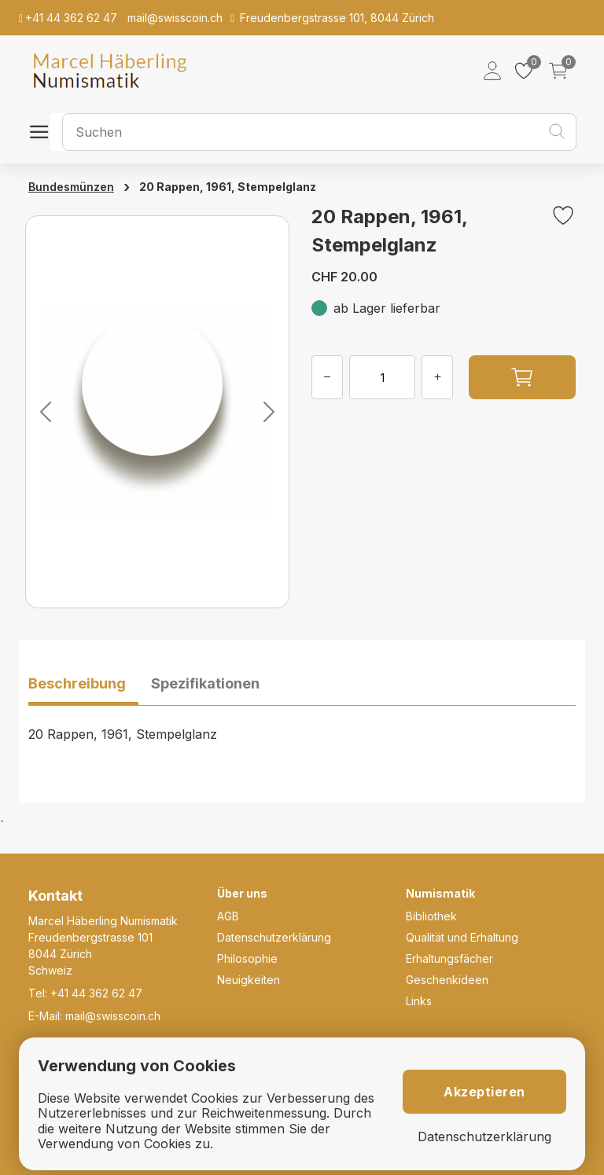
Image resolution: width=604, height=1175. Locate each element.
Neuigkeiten (248, 979)
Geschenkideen (447, 979)
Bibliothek (431, 916)
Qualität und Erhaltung (462, 937)
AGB (228, 916)
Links (419, 1001)
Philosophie (247, 958)
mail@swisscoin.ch (112, 1016)
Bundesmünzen (71, 186)
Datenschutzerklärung (274, 937)
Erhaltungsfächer (449, 958)
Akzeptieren (484, 1092)
